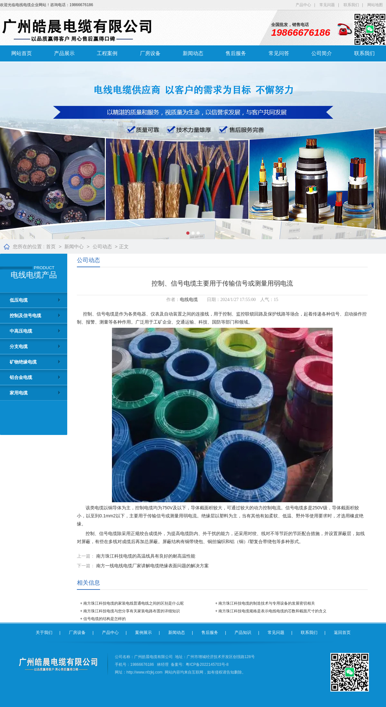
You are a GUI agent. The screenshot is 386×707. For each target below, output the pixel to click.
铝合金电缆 (21, 377)
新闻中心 (74, 246)
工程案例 (107, 53)
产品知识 (242, 632)
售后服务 (235, 53)
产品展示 (64, 53)
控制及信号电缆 (25, 315)
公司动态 (102, 246)
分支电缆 (19, 346)
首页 (51, 246)
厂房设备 (150, 53)
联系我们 (351, 5)
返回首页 (342, 632)
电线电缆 (189, 299)
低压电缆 (19, 300)
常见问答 (279, 53)
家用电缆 (19, 392)
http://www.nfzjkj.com (144, 672)
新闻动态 (193, 53)
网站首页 (21, 53)
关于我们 (44, 632)
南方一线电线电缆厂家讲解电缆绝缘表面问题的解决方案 (152, 565)
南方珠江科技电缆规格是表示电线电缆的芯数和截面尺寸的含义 (272, 611)
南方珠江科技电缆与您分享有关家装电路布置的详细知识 (131, 611)
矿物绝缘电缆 (23, 361)
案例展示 (143, 632)
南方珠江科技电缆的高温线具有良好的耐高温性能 (145, 556)
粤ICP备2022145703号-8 (207, 664)
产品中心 (303, 5)
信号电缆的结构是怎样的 (104, 619)
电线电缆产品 (34, 275)
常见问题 (327, 5)
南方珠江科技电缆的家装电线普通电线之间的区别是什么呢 (133, 603)
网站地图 (375, 5)
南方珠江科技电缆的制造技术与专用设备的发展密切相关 (266, 603)
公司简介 (321, 53)
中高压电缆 (21, 331)
